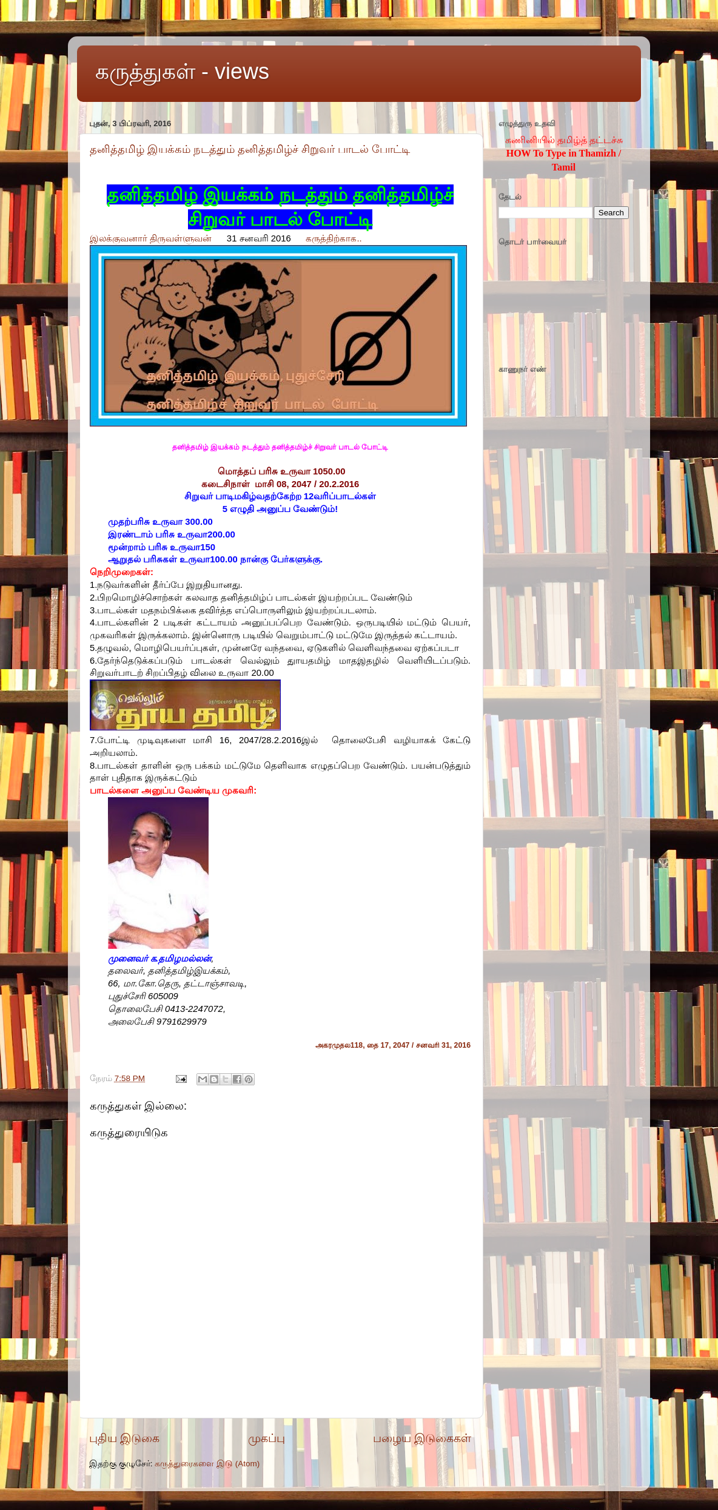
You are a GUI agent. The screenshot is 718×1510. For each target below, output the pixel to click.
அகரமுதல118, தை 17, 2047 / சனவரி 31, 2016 (393, 1045)
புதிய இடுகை (124, 1438)
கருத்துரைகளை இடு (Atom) (207, 1463)
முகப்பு (266, 1438)
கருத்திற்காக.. (333, 238)
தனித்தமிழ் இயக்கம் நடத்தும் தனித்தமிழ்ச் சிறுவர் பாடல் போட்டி (250, 149)
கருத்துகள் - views (182, 71)
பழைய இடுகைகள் (422, 1438)
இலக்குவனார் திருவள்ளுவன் (151, 238)
